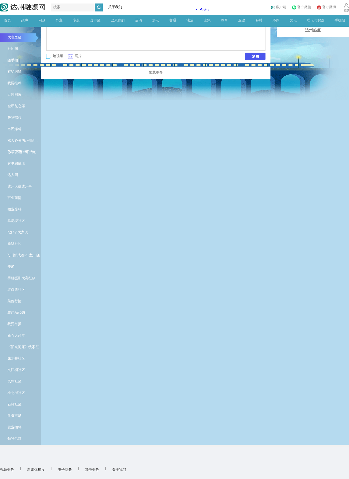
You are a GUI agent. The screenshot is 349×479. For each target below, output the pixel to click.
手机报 (340, 20)
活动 (138, 20)
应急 (207, 20)
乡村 (258, 20)
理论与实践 (315, 20)
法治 (189, 20)
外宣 (59, 20)
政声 (24, 20)
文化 (293, 20)
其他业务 (92, 470)
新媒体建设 (36, 470)
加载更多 (156, 72)
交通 (172, 20)
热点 (155, 20)
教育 (224, 20)
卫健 (241, 20)
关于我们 (115, 7)
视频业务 (7, 470)
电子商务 (65, 470)
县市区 (95, 20)
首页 (7, 20)
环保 (275, 20)
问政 (41, 20)
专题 (76, 20)
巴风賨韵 (118, 20)
